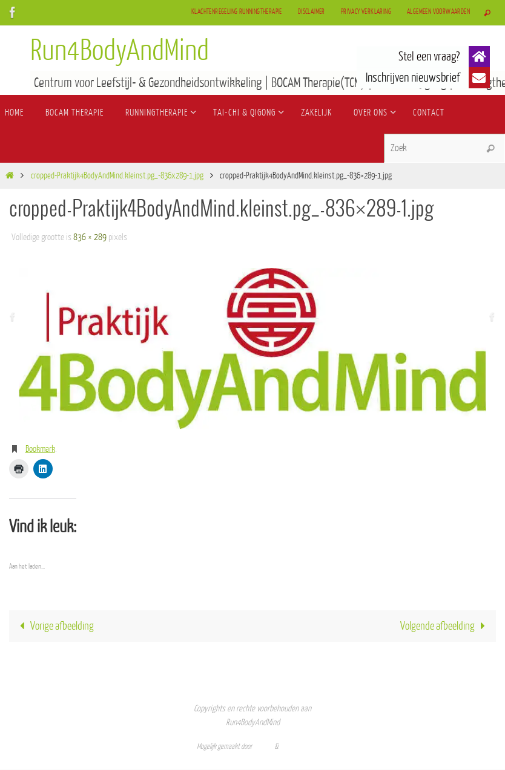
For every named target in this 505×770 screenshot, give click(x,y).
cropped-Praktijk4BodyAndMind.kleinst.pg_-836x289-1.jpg (117, 175)
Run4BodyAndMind (119, 51)
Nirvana (263, 746)
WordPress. (294, 746)
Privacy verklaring (366, 12)
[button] (479, 56)
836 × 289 (90, 237)
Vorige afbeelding (54, 626)
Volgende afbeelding (445, 626)
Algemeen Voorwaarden (438, 12)
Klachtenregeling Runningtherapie (236, 12)
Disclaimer (311, 12)
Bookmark (40, 449)
